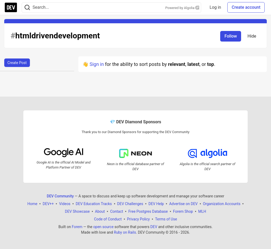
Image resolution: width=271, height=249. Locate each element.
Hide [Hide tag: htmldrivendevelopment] (251, 36)
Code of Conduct (108, 219)
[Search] (27, 7)
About (100, 211)
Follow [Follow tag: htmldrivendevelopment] (230, 36)
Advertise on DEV (183, 204)
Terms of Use (166, 219)
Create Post (17, 63)
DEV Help (156, 204)
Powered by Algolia (182, 8)
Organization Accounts (222, 204)
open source (103, 227)
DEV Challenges (130, 204)
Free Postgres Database (148, 211)
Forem (77, 227)
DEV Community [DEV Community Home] (60, 196)
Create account (246, 7)
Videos (64, 204)
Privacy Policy (138, 219)
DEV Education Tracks (94, 204)
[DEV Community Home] (10, 7)
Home (33, 204)
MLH (202, 211)
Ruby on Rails (125, 232)
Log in (215, 7)
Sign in (96, 64)
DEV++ (48, 204)
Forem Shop (183, 211)
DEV (153, 227)
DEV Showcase (77, 211)
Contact (116, 211)
